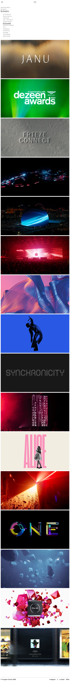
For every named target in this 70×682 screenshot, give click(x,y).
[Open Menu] (2, 2)
